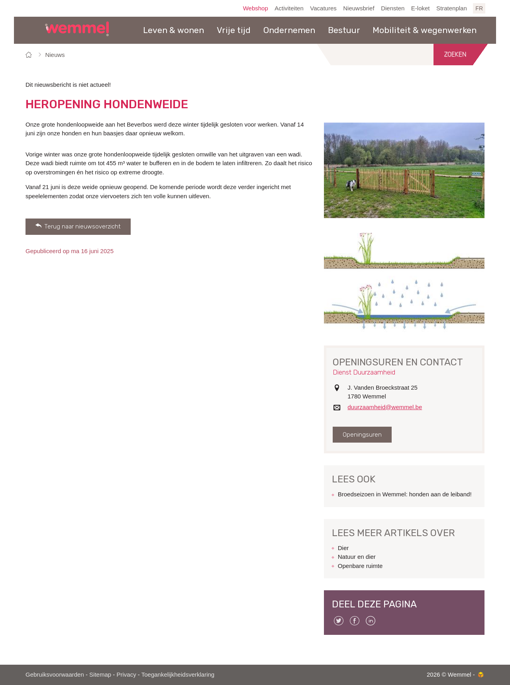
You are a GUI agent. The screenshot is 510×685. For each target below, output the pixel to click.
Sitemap (100, 674)
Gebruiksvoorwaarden (55, 674)
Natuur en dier (357, 556)
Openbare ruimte (360, 565)
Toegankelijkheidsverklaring (177, 674)
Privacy (126, 674)
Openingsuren (362, 434)
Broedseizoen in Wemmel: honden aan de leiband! (405, 494)
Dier (343, 547)
